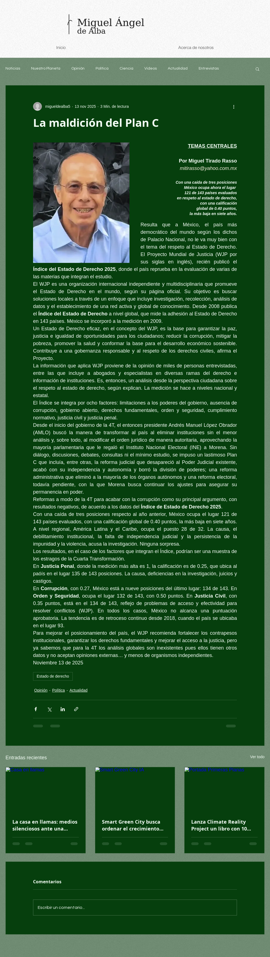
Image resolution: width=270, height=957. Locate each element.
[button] (257, 69)
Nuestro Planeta (45, 68)
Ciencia (126, 68)
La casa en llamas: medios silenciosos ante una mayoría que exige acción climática (44, 825)
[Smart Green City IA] (135, 789)
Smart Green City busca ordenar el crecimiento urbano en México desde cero (132, 825)
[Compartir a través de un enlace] (76, 709)
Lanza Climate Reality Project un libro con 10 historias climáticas (219, 825)
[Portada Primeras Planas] (224, 789)
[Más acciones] (233, 106)
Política (102, 68)
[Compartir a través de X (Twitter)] (49, 709)
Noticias (13, 68)
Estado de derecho (53, 676)
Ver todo (257, 757)
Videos (150, 68)
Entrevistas (209, 68)
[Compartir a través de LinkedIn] (62, 709)
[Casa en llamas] (45, 789)
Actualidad (178, 68)
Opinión (78, 68)
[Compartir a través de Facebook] (35, 709)
